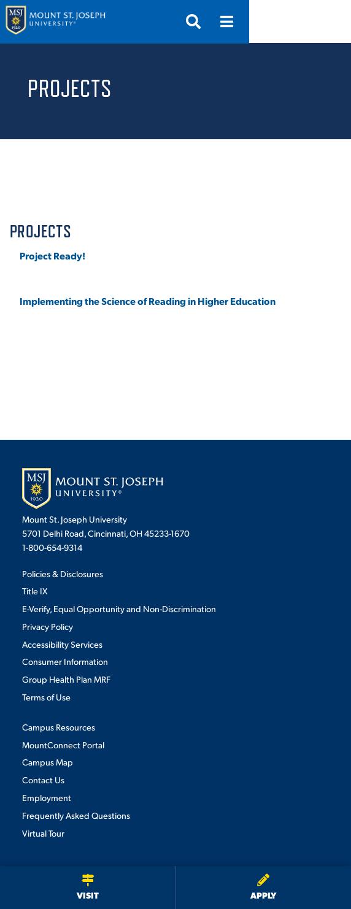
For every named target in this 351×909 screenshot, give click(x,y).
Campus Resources (58, 726)
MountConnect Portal (63, 744)
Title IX (34, 590)
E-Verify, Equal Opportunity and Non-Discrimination (119, 608)
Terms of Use (46, 696)
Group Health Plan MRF (66, 679)
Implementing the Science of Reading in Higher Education (148, 300)
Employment (46, 797)
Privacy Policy (47, 626)
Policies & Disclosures (62, 573)
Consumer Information (65, 661)
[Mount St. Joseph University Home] (55, 22)
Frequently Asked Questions (76, 815)
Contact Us (43, 779)
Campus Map (47, 761)
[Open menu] (328, 21)
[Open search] (295, 21)
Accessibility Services (62, 644)
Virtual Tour (43, 832)
